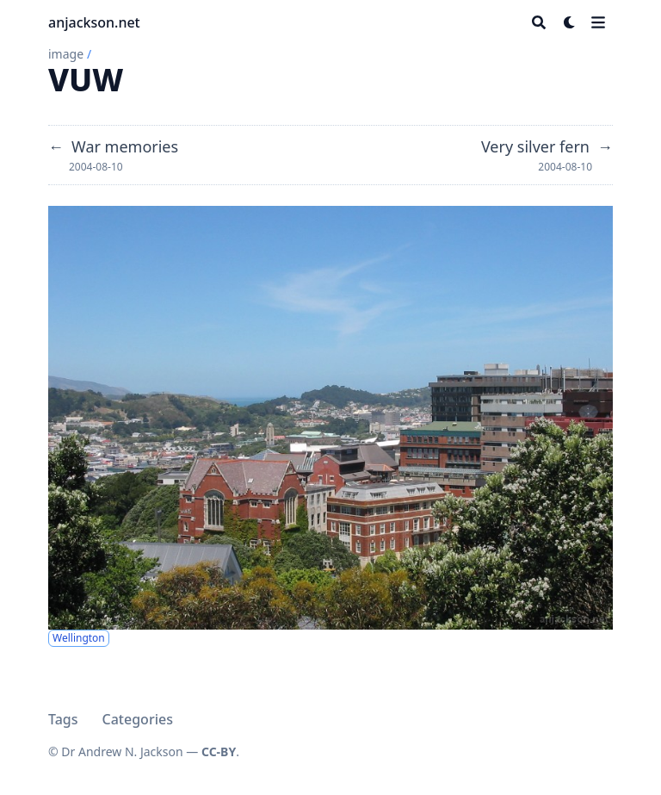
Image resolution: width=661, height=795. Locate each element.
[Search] (539, 22)
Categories (137, 719)
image (65, 54)
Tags (63, 719)
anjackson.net (94, 22)
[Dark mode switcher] (570, 22)
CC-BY (218, 751)
